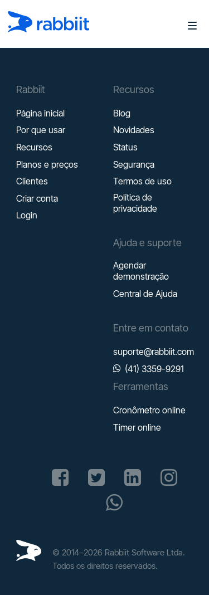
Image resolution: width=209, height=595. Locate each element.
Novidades (133, 129)
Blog (121, 113)
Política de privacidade (135, 203)
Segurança (133, 164)
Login (26, 215)
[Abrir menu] (187, 25)
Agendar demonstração (141, 271)
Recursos (34, 147)
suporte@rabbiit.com (153, 351)
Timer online (137, 427)
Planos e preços (47, 164)
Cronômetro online (149, 410)
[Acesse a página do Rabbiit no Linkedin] (132, 477)
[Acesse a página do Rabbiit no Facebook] (60, 477)
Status (125, 147)
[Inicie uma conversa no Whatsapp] (114, 502)
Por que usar (40, 129)
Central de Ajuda (145, 293)
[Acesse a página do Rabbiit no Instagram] (169, 477)
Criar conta (37, 198)
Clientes (32, 181)
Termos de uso (142, 181)
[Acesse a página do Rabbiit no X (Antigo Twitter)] (96, 477)
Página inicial (40, 113)
